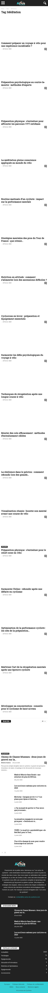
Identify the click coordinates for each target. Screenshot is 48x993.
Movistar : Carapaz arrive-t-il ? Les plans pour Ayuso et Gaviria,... (28, 798)
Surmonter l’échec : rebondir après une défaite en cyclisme (21, 590)
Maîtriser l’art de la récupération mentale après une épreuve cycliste (23, 668)
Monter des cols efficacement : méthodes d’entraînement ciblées (23, 434)
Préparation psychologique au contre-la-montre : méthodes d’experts (23, 83)
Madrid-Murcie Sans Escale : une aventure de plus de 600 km (27, 776)
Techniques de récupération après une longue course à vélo (21, 395)
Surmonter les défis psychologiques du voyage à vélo (22, 356)
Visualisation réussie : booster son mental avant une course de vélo (24, 512)
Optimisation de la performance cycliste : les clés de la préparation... (23, 629)
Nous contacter (20, 987)
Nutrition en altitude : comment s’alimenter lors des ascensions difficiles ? (24, 278)
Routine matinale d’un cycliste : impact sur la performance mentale (22, 200)
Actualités (4, 546)
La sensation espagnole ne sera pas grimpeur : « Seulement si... (28, 820)
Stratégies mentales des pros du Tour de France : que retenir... (22, 239)
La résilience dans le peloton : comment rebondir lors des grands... (22, 473)
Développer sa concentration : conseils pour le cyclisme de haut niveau (22, 707)
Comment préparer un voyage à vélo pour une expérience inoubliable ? (23, 44)
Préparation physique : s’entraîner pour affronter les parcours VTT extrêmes (22, 122)
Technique (5, 956)
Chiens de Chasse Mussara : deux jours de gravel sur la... (23, 758)
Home (2, 8)
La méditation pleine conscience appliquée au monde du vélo (18, 161)
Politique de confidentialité (35, 984)
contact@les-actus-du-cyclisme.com (28, 897)
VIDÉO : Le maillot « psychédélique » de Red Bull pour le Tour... (30, 831)
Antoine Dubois (6, 763)
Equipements (5, 753)
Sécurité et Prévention (9, 962)
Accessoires (5, 973)
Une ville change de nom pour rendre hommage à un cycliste (29, 842)
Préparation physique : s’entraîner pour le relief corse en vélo (23, 551)
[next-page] (5, 852)
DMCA (11, 987)
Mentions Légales (33, 987)
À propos (7, 984)
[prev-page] (2, 852)
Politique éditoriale (18, 984)
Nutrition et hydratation (9, 966)
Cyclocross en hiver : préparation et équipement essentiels (20, 317)
